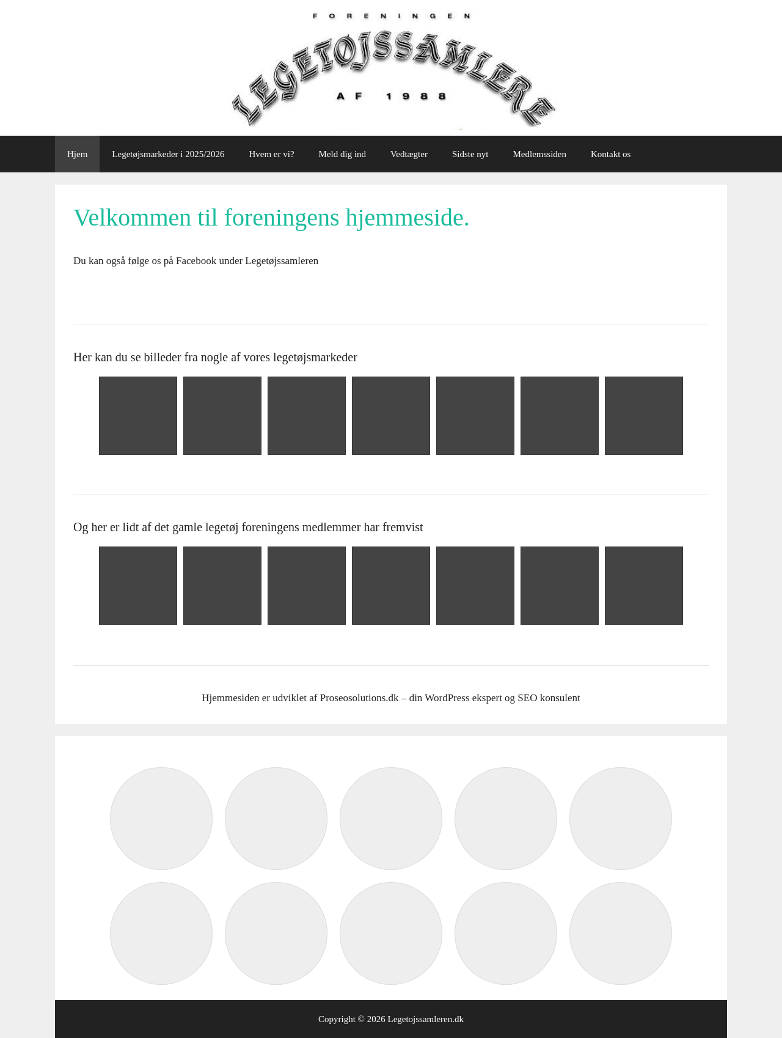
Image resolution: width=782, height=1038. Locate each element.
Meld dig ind (343, 154)
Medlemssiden (540, 154)
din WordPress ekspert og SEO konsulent (494, 698)
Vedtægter (409, 154)
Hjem (77, 154)
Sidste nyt (470, 154)
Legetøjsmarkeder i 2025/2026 (168, 154)
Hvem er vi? (271, 154)
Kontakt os (610, 154)
